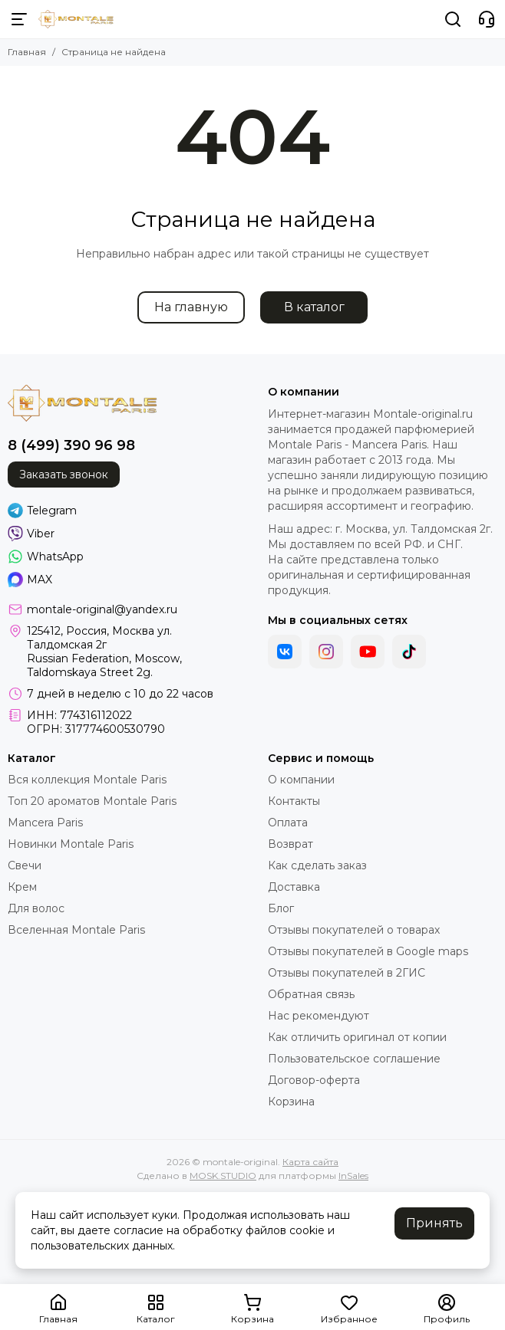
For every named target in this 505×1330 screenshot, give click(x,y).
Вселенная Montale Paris (76, 930)
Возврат (290, 844)
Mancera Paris (45, 822)
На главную (191, 307)
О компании (301, 780)
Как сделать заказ (317, 865)
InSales (353, 1175)
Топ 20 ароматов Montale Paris (92, 801)
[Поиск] (453, 19)
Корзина (291, 1101)
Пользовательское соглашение (354, 1059)
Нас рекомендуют (318, 1016)
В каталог (314, 307)
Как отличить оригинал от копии (357, 1037)
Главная (27, 51)
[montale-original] (76, 19)
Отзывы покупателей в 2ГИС (346, 973)
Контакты (294, 801)
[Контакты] (486, 19)
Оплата (288, 822)
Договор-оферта (314, 1080)
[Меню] (19, 19)
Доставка (294, 887)
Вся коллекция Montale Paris (87, 780)
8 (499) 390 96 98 (71, 445)
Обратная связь (311, 994)
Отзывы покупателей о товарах (354, 930)
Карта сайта (310, 1161)
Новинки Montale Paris (71, 844)
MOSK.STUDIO (223, 1175)
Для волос (36, 908)
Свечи (24, 865)
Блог (281, 908)
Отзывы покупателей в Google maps (368, 951)
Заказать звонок (63, 474)
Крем (22, 887)
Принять (434, 1223)
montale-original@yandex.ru (102, 609)
